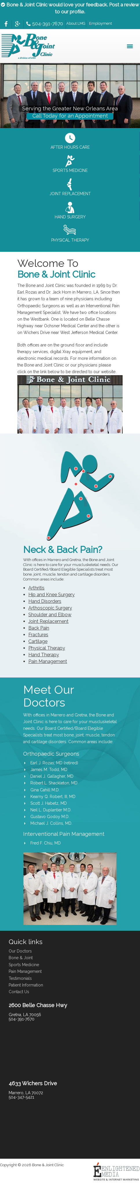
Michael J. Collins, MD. (51, 823)
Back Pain (38, 628)
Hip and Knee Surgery (51, 594)
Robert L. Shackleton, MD (54, 783)
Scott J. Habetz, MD (48, 803)
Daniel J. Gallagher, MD (51, 776)
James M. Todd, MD (48, 769)
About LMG (75, 23)
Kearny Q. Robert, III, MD (52, 796)
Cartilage (37, 641)
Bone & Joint (21, 957)
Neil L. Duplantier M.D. (50, 810)
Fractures (38, 634)
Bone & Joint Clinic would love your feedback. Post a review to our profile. (70, 8)
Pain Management (47, 661)
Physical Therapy (46, 648)
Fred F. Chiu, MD (45, 843)
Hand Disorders (44, 601)
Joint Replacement (48, 621)
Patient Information (26, 985)
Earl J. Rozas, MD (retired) (54, 763)
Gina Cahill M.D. (45, 790)
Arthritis (36, 588)
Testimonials (20, 978)
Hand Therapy (43, 654)
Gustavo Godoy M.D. (49, 816)
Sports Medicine (24, 964)
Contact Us (19, 991)
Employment (100, 23)
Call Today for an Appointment (70, 116)
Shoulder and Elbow (49, 614)
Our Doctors (20, 951)
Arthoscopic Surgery (50, 608)
